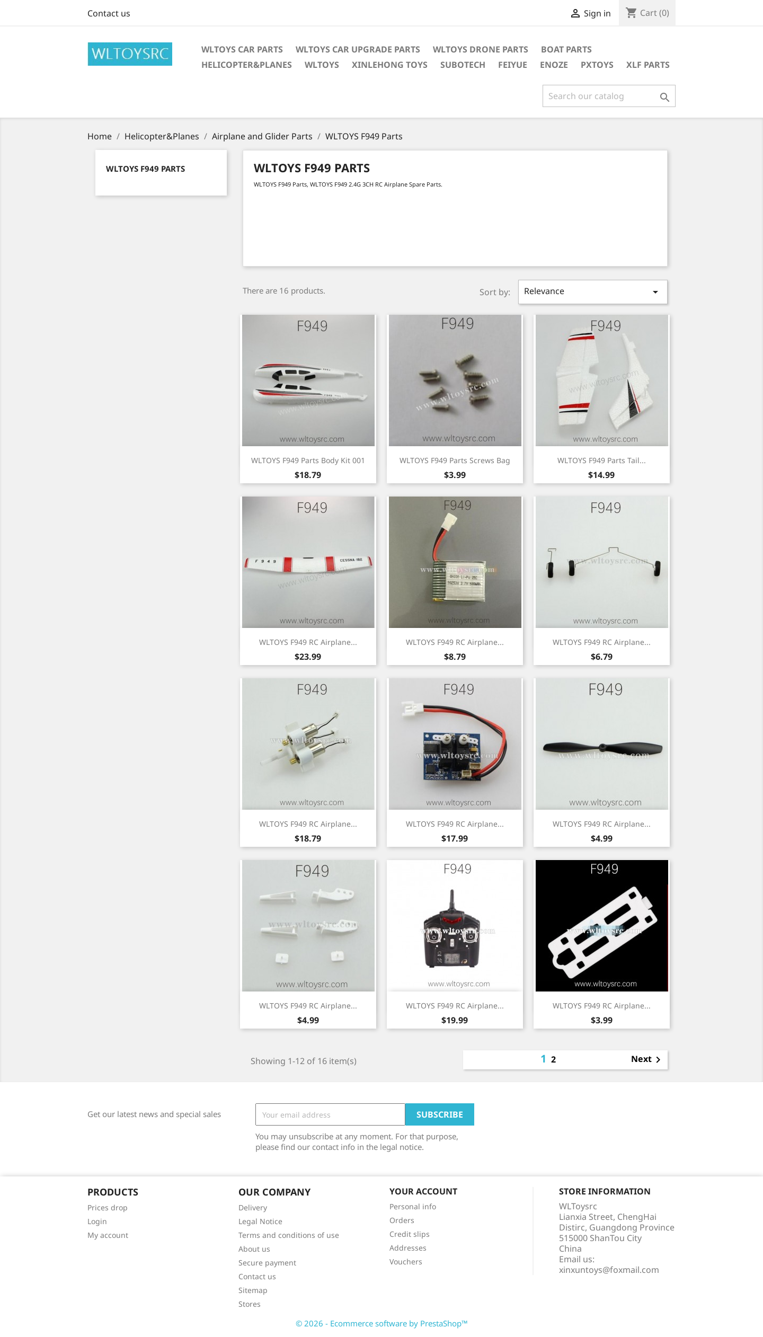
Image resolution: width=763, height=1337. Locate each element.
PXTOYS (597, 64)
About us (254, 1249)
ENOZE (554, 64)
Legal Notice (260, 1221)
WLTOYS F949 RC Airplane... (308, 642)
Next (647, 1059)
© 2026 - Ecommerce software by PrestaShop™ (382, 1323)
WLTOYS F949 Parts (145, 168)
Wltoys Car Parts (242, 49)
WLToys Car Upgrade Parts (358, 49)
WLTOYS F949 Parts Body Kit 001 (308, 460)
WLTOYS (322, 64)
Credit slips (409, 1234)
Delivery (252, 1207)
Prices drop (107, 1207)
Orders (401, 1220)
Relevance (593, 291)
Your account (423, 1191)
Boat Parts (566, 49)
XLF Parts (648, 64)
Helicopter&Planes (246, 64)
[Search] (609, 96)
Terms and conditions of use (288, 1235)
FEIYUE (512, 64)
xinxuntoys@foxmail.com (609, 1270)
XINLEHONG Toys (390, 64)
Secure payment (267, 1263)
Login (97, 1221)
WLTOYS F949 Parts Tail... (601, 460)
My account (107, 1235)
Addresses (408, 1248)
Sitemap (253, 1290)
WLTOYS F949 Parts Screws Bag (455, 460)
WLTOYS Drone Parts (480, 49)
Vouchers (405, 1261)
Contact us (108, 13)
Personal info (412, 1206)
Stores (249, 1304)
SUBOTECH (462, 64)
